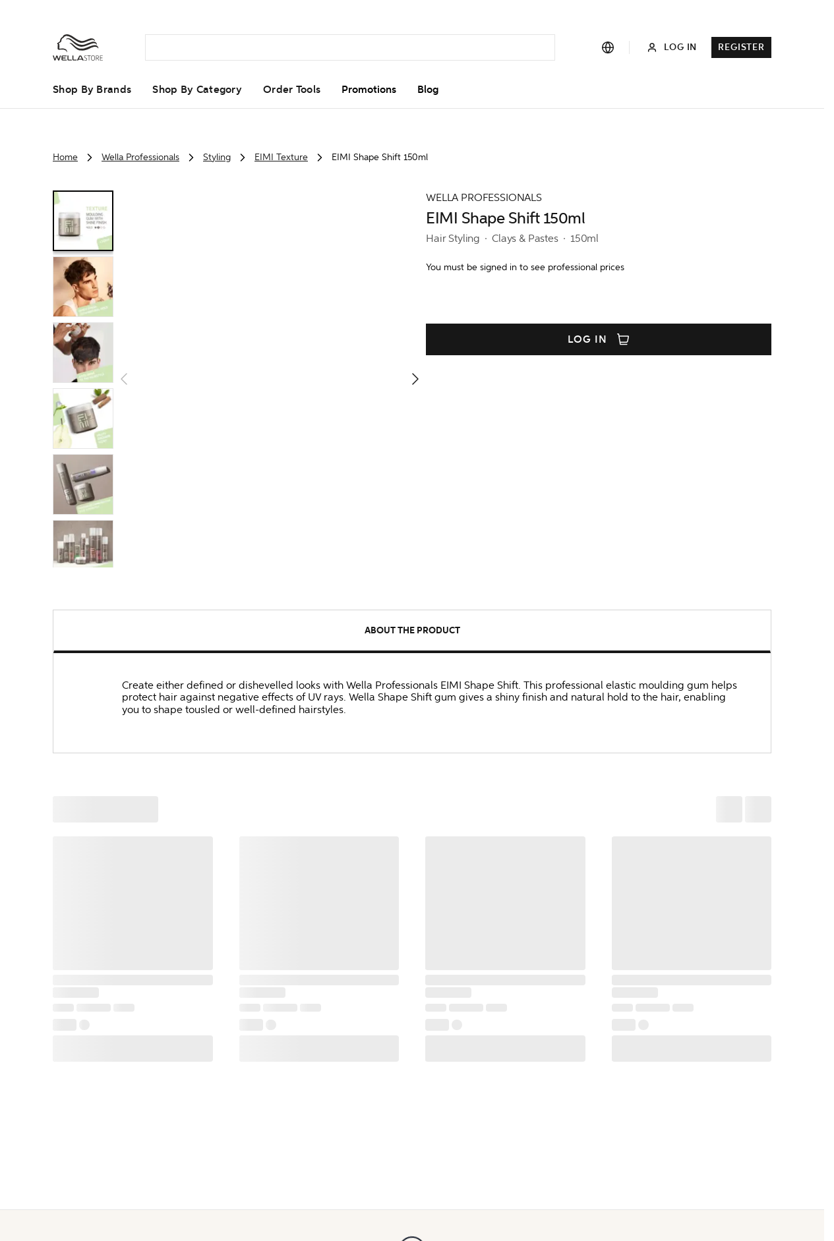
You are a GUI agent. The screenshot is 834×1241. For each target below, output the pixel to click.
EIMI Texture (281, 157)
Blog (427, 89)
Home (65, 157)
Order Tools (291, 89)
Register (741, 47)
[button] (270, 379)
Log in (599, 339)
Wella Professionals (140, 157)
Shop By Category (197, 89)
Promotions (369, 89)
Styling (217, 157)
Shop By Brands (92, 89)
